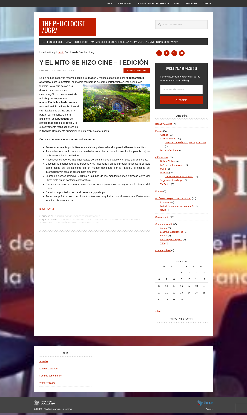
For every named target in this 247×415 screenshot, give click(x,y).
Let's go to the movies (171, 167)
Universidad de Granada (45, 405)
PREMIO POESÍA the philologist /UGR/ (185, 144)
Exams (163, 237)
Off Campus (161, 159)
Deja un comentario (136, 81)
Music (163, 170)
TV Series (165, 186)
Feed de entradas (48, 370)
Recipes (164, 174)
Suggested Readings (171, 182)
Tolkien (96, 233)
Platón (124, 230)
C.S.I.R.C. (38, 411)
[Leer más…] (46, 219)
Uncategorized (163, 252)
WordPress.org (47, 384)
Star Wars (134, 230)
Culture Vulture (168, 163)
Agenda (164, 136)
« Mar (158, 313)
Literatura (97, 230)
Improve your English (171, 241)
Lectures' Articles (169, 152)
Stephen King (46, 233)
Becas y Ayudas (163, 125)
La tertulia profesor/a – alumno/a (177, 208)
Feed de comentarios (50, 377)
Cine (72, 230)
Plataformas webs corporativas (58, 411)
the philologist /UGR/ (66, 27)
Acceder (43, 363)
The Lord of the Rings (79, 233)
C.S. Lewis (64, 230)
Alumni (163, 230)
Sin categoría (162, 219)
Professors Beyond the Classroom (173, 200)
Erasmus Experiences (171, 233)
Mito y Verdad (112, 230)
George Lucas (83, 230)
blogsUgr (205, 405)
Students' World (91, 227)
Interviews (165, 204)
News (163, 211)
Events (77, 227)
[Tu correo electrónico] (181, 91)
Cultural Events (63, 227)
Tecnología (61, 233)
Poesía (159, 193)
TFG (162, 245)
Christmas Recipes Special (179, 178)
